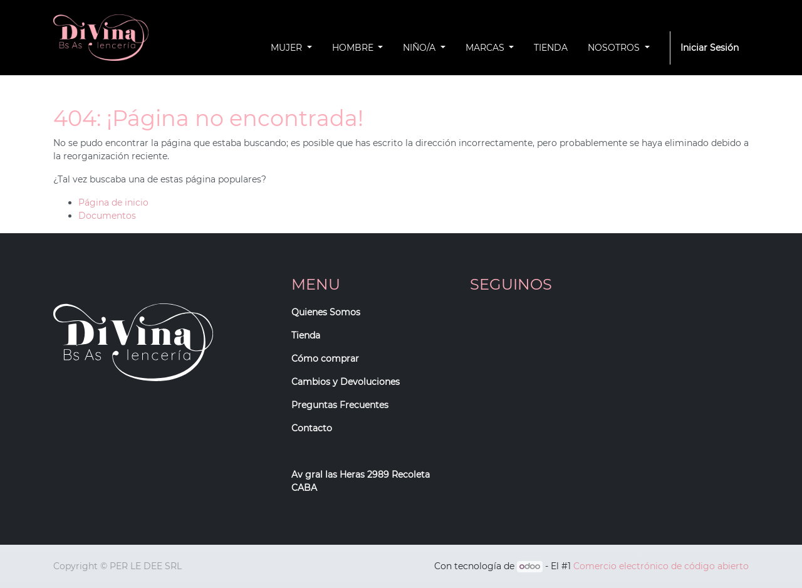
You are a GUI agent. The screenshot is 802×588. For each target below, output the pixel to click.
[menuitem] (551, 48)
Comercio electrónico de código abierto (661, 566)
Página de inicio (113, 202)
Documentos (107, 215)
